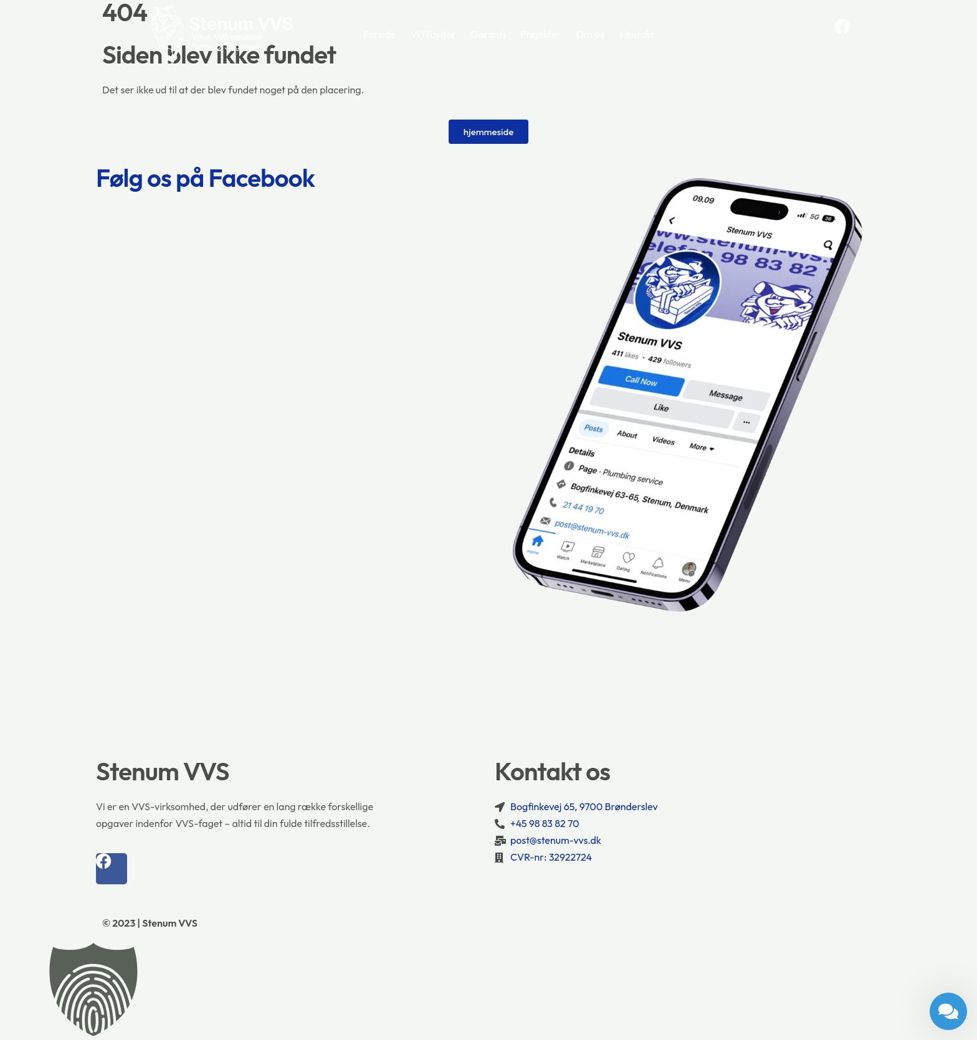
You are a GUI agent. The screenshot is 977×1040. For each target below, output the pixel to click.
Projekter (540, 34)
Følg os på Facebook (205, 177)
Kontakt (636, 34)
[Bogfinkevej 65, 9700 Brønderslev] (488, 693)
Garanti (487, 34)
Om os (590, 34)
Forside (379, 34)
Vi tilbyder (433, 34)
